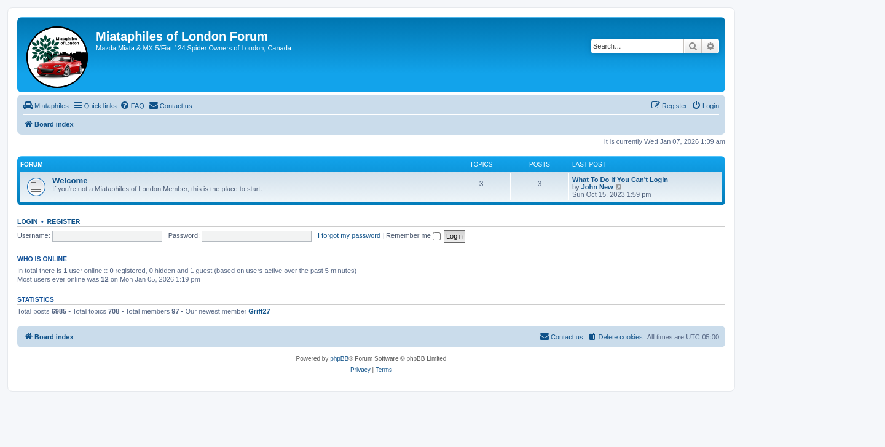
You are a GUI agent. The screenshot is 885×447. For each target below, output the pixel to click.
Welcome (70, 180)
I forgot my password (349, 235)
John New (597, 187)
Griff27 (259, 311)
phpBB (339, 358)
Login (27, 221)
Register (64, 221)
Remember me (413, 235)
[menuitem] (46, 105)
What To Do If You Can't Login (620, 179)
